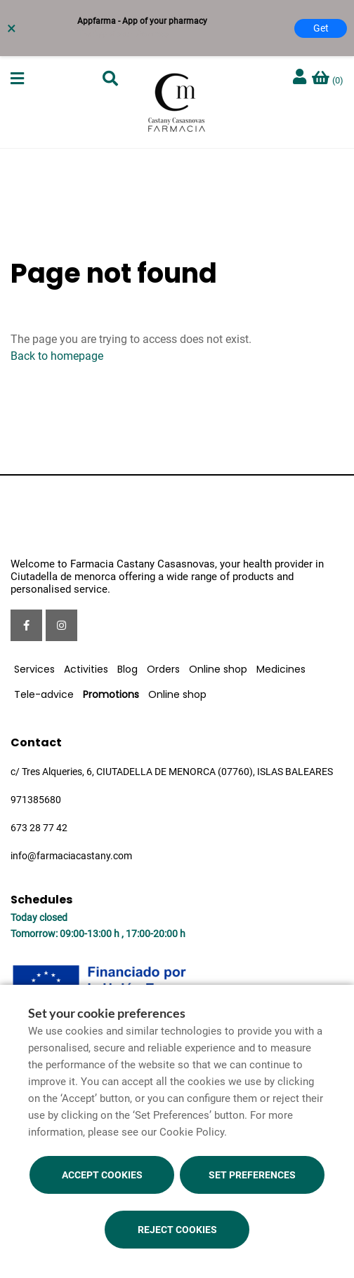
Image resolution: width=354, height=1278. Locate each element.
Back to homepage (57, 356)
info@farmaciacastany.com (71, 855)
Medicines (281, 669)
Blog (127, 669)
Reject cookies (177, 1229)
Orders (163, 669)
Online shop (218, 669)
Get (321, 28)
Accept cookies (102, 1175)
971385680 (36, 799)
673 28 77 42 (39, 827)
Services (34, 669)
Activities (86, 669)
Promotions (111, 694)
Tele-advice (44, 694)
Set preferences (252, 1175)
